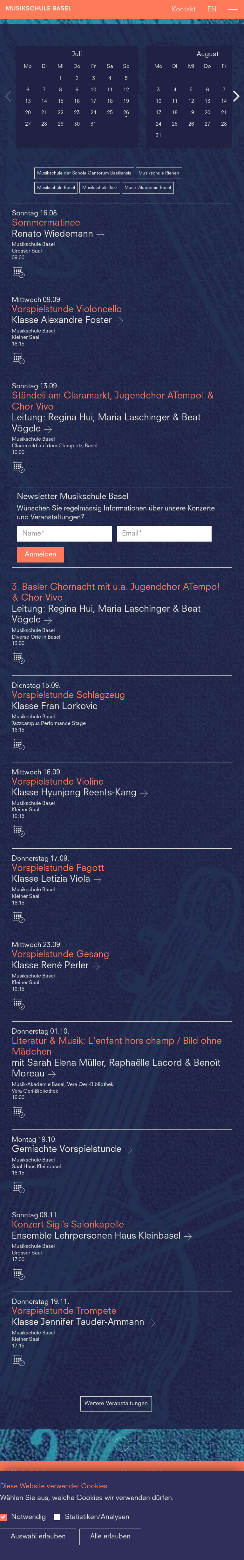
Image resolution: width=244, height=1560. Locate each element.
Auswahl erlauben (38, 1536)
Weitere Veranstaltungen (116, 1403)
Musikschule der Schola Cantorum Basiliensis (84, 173)
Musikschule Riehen (159, 173)
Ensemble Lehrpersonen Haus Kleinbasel (97, 1236)
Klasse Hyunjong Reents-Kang (75, 793)
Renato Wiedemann (54, 234)
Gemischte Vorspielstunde (68, 1149)
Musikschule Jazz (99, 188)
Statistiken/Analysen (97, 1517)
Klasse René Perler (51, 966)
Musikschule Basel (56, 188)
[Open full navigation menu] (233, 9)
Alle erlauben (110, 1536)
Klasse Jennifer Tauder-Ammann (79, 1322)
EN (211, 9)
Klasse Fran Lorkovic (56, 706)
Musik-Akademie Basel (148, 188)
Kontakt (184, 9)
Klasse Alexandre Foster (63, 320)
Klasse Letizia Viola (52, 879)
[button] (122, 1445)
